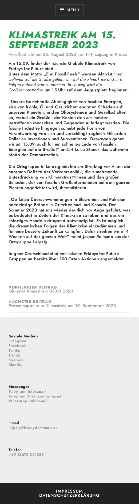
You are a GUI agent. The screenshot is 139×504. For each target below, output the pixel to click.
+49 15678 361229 (26, 454)
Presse (121, 54)
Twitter (15, 350)
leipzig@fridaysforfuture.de (33, 427)
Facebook (17, 345)
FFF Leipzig (97, 54)
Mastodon (17, 360)
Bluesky (15, 364)
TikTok (14, 355)
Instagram (17, 341)
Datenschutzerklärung (69, 495)
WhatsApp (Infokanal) (28, 401)
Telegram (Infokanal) (27, 391)
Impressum (69, 491)
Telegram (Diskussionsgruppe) (36, 396)
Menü (72, 9)
